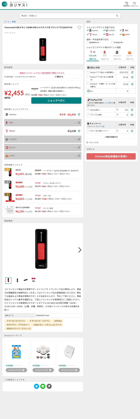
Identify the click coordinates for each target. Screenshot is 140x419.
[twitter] (36, 387)
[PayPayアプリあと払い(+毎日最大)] (132, 77)
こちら (107, 103)
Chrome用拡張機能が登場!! (111, 156)
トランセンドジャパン (16, 321)
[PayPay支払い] (132, 109)
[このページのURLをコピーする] (49, 386)
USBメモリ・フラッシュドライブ (47, 325)
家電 (14, 22)
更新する (59, 77)
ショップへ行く (56, 100)
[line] (43, 387)
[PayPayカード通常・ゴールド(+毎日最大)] (132, 84)
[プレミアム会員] (132, 114)
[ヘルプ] (117, 109)
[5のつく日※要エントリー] (132, 131)
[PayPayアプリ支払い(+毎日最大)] (132, 72)
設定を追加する (111, 137)
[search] (117, 15)
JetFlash (58, 321)
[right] (79, 250)
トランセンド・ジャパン (40, 321)
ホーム (7, 22)
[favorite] (79, 27)
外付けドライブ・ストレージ (19, 328)
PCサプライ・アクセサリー (18, 325)
